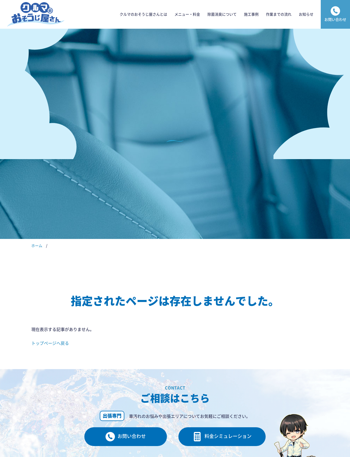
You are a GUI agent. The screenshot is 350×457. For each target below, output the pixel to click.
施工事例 (251, 14)
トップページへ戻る (50, 343)
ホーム (36, 246)
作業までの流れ (278, 14)
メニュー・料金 (187, 14)
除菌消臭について (222, 14)
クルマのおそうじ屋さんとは (143, 14)
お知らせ (306, 14)
